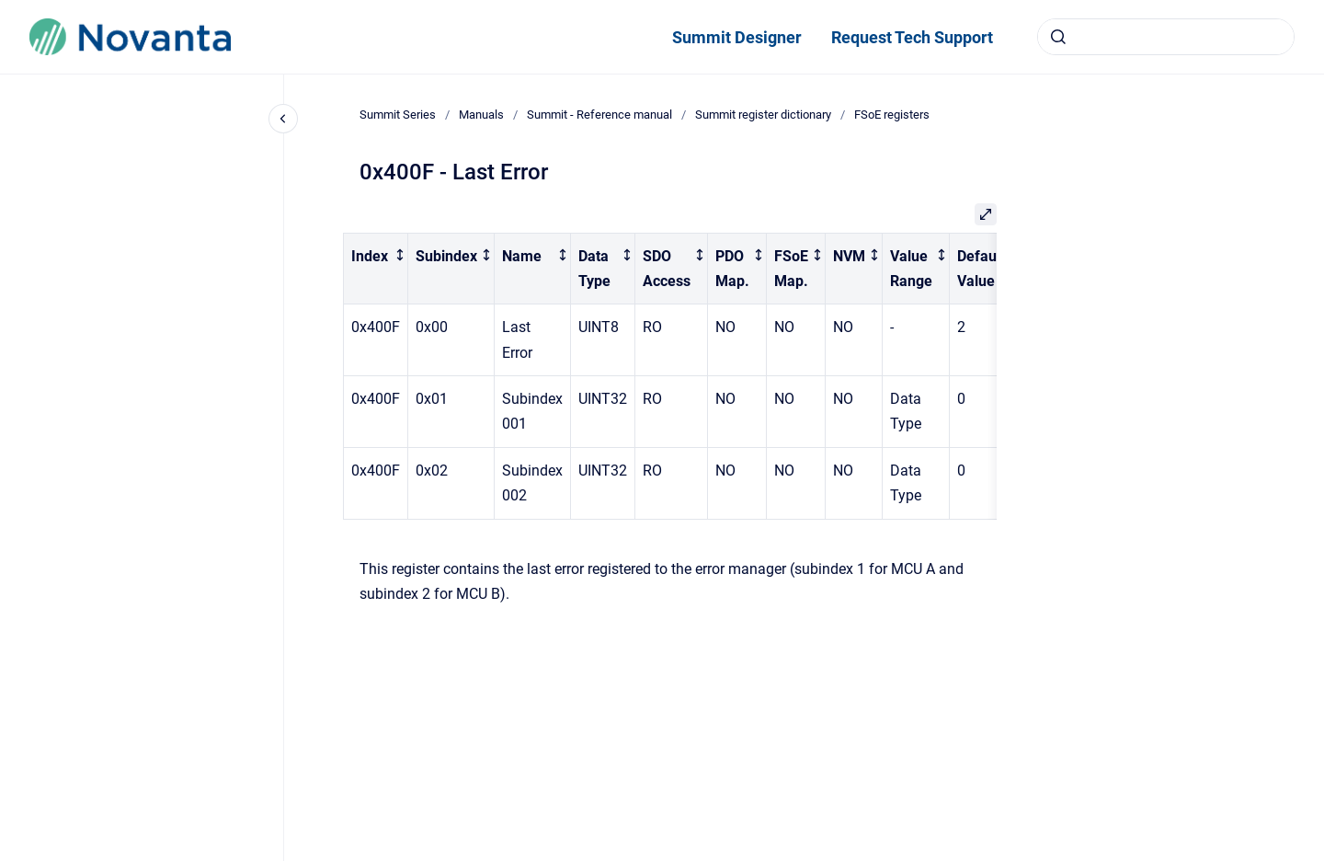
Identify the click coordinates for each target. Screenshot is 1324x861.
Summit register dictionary (763, 114)
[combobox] (1166, 36)
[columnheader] (376, 268)
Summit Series (398, 114)
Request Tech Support (912, 37)
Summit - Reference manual (599, 114)
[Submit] (1058, 37)
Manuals (481, 114)
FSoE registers (892, 114)
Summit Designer (737, 37)
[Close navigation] (283, 118)
